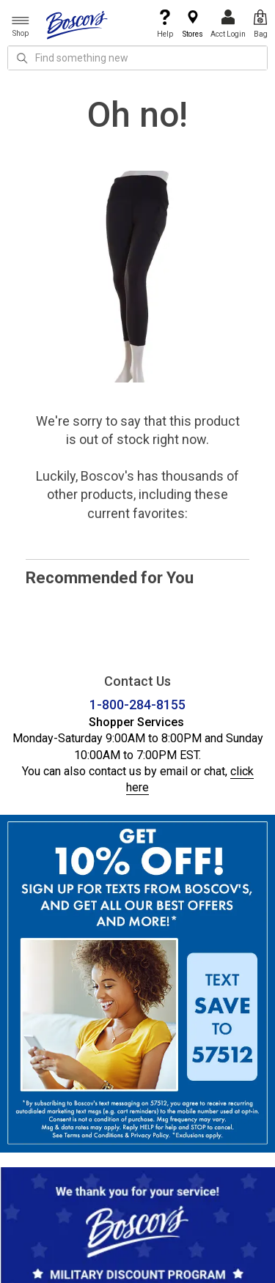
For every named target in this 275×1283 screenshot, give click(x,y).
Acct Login (228, 24)
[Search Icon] (22, 58)
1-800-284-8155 (137, 704)
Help (165, 24)
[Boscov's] (77, 24)
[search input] (137, 58)
